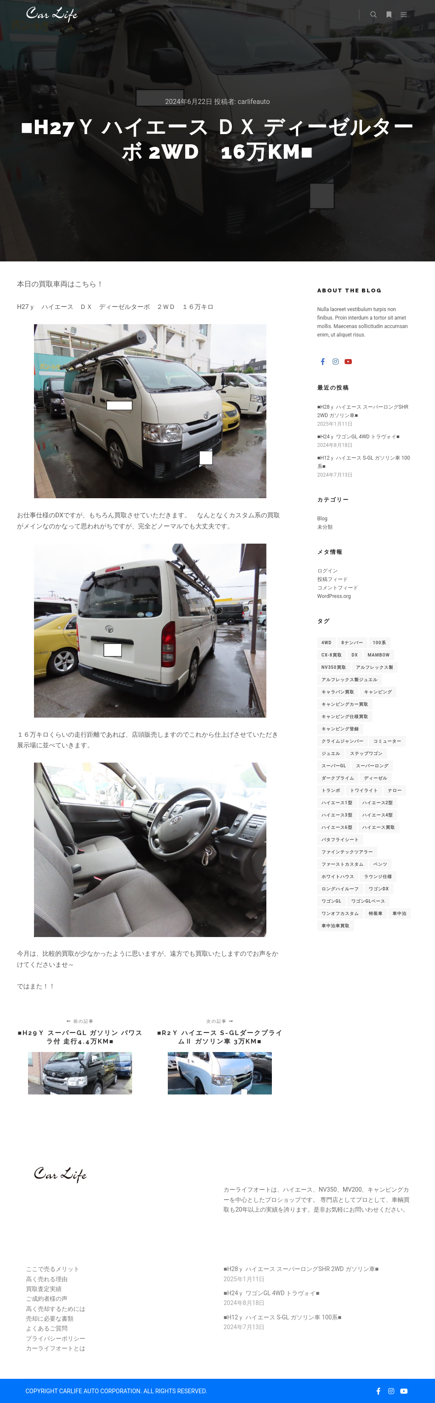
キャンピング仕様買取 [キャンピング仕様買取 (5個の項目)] (345, 716)
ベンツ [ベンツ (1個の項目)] (380, 864)
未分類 (325, 527)
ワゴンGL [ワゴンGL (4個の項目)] (332, 901)
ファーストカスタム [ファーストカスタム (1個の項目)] (343, 864)
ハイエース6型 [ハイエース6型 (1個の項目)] (337, 827)
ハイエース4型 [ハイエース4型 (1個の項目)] (377, 815)
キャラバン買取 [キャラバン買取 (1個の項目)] (338, 692)
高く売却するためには (55, 1308)
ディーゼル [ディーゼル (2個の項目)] (375, 778)
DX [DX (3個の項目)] (355, 655)
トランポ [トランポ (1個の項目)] (331, 790)
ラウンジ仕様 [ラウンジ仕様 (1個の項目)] (378, 876)
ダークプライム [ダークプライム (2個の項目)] (338, 778)
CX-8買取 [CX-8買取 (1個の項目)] (332, 655)
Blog (322, 519)
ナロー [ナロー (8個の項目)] (395, 790)
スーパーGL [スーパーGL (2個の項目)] (334, 765)
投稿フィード (332, 579)
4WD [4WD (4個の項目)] (327, 642)
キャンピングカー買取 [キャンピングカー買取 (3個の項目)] (345, 704)
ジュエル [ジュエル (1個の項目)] (331, 753)
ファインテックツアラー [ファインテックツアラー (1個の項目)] (347, 852)
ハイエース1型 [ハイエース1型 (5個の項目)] (337, 802)
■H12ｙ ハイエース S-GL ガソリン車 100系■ (282, 1317)
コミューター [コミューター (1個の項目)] (387, 741)
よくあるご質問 (47, 1328)
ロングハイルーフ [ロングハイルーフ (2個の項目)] (340, 889)
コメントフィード (337, 588)
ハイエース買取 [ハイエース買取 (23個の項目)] (378, 827)
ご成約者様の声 (47, 1298)
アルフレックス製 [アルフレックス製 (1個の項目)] (374, 667)
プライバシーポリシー (55, 1338)
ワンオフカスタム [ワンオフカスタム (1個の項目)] (340, 913)
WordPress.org (334, 596)
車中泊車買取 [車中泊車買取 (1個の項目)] (336, 925)
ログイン (327, 571)
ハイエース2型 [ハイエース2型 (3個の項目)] (377, 802)
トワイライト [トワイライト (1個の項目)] (364, 790)
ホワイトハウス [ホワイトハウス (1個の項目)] (338, 876)
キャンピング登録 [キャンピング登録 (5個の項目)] (340, 729)
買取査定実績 (44, 1288)
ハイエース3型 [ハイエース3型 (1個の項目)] (337, 815)
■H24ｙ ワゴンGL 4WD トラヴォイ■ (358, 437)
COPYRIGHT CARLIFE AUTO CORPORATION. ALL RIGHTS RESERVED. (116, 1391)
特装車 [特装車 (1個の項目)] (376, 913)
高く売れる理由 (47, 1279)
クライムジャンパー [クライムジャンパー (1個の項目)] (343, 741)
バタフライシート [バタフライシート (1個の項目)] (340, 839)
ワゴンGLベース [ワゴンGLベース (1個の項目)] (368, 901)
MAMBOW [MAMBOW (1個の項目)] (379, 655)
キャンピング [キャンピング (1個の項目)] (378, 692)
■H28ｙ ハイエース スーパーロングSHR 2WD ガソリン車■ (301, 1269)
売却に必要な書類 (49, 1318)
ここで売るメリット (52, 1269)
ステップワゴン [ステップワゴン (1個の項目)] (366, 753)
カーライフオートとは (55, 1348)
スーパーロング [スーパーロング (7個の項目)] (372, 765)
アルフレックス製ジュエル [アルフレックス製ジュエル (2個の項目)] (350, 679)
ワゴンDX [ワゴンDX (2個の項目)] (379, 889)
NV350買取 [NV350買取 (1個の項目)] (334, 667)
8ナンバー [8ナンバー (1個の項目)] (352, 642)
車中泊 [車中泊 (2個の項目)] (400, 913)
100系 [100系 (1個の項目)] (379, 642)
